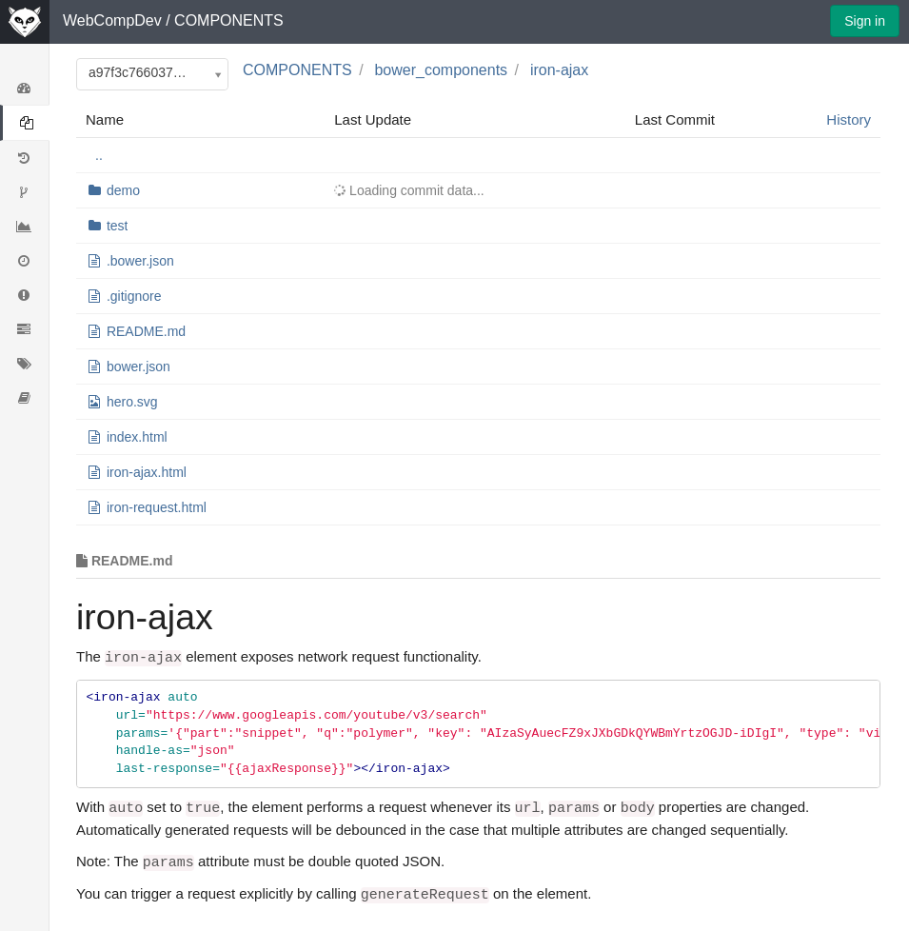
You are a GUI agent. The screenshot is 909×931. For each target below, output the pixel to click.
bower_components (440, 70)
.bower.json (140, 260)
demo (123, 190)
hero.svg (132, 401)
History (848, 119)
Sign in (864, 21)
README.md (146, 331)
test (117, 225)
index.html (137, 437)
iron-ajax (559, 70)
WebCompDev (112, 20)
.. (99, 155)
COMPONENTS (229, 20)
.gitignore (134, 296)
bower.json (138, 366)
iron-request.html (157, 507)
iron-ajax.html (147, 472)
